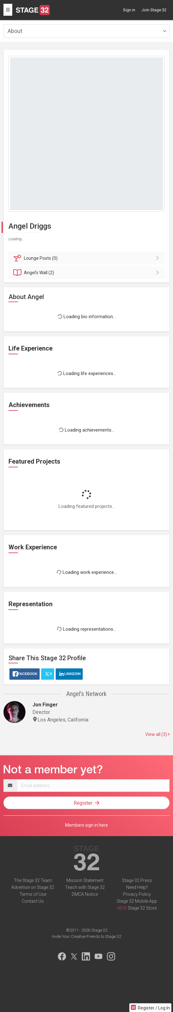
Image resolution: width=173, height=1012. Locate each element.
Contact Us (33, 901)
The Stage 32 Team (33, 880)
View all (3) (157, 734)
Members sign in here (86, 825)
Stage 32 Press (137, 880)
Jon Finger (45, 705)
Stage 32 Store (142, 908)
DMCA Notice (85, 894)
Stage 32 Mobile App (137, 901)
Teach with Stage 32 (85, 887)
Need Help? (137, 887)
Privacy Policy (137, 894)
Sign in (129, 10)
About (15, 31)
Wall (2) (87, 272)
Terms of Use (33, 894)
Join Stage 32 (154, 10)
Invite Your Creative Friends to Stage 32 (86, 936)
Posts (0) (87, 258)
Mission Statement (84, 880)
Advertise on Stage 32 (32, 887)
